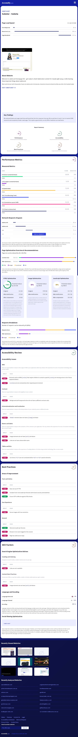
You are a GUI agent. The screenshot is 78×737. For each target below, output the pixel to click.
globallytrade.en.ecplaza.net (9, 700)
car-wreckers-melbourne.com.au (49, 711)
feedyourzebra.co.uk (45, 700)
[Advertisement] (39, 43)
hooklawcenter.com (45, 688)
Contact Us (17, 717)
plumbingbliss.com (45, 704)
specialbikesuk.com (6, 684)
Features (9, 717)
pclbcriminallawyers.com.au (9, 688)
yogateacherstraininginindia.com (49, 684)
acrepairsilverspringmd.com (9, 696)
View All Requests (39, 234)
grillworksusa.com (45, 708)
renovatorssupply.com (7, 708)
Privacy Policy (5, 722)
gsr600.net (43, 692)
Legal (23, 717)
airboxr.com (4, 692)
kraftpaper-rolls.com (7, 711)
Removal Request (21, 719)
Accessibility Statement (8, 719)
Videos (3, 717)
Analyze (25, 728)
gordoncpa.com (5, 704)
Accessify (7, 3)
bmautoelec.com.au (45, 696)
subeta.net (6, 11)
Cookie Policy (14, 722)
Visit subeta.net (9, 88)
